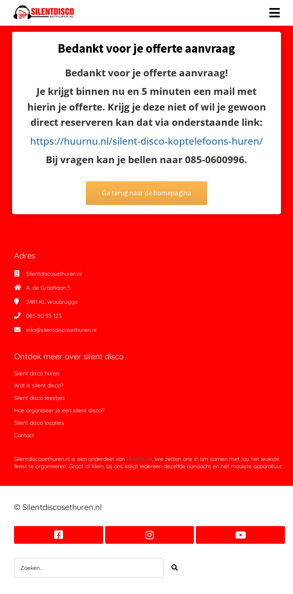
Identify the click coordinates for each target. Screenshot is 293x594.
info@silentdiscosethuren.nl (61, 330)
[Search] (174, 568)
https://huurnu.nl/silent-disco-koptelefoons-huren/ (142, 140)
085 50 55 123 (43, 316)
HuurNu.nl (139, 459)
